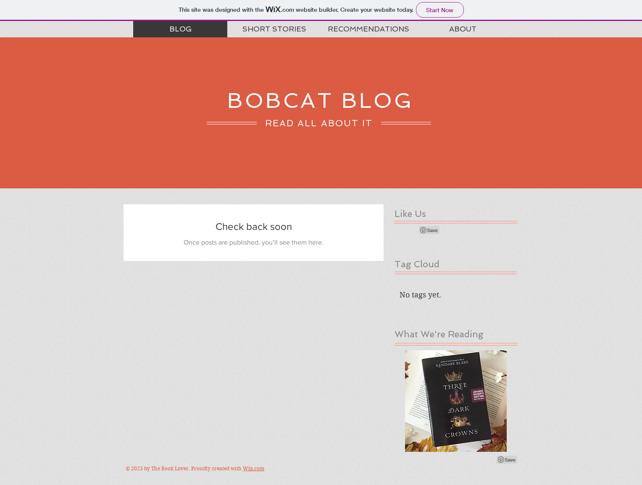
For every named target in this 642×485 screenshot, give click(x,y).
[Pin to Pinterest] (429, 230)
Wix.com (253, 468)
